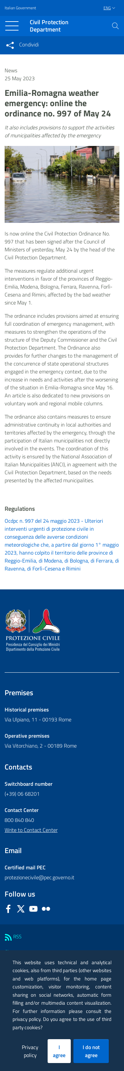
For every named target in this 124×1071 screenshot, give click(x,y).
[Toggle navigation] (12, 26)
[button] (115, 26)
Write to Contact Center (31, 830)
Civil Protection (49, 26)
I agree (59, 1051)
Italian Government (20, 8)
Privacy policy (30, 1051)
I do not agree (91, 1051)
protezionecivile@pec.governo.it (39, 877)
